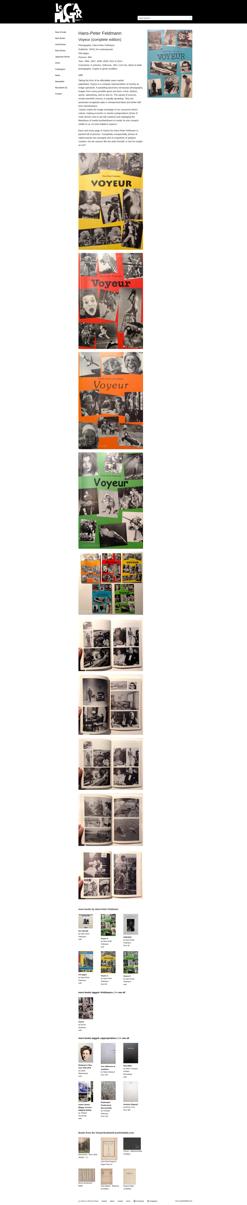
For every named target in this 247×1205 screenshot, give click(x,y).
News (57, 75)
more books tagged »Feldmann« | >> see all (101, 992)
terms (128, 1201)
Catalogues (60, 69)
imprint (104, 1201)
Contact (58, 94)
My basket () (61, 88)
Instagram (152, 1201)
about (112, 1201)
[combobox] (165, 18)
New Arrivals (60, 32)
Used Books (60, 44)
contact (120, 1201)
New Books (60, 38)
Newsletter (60, 81)
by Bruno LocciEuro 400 (130, 1107)
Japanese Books (62, 57)
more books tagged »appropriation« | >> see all (103, 1038)
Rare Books (60, 51)
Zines (57, 63)
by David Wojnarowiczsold (85, 1070)
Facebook (139, 1201)
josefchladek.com (186, 1201)
